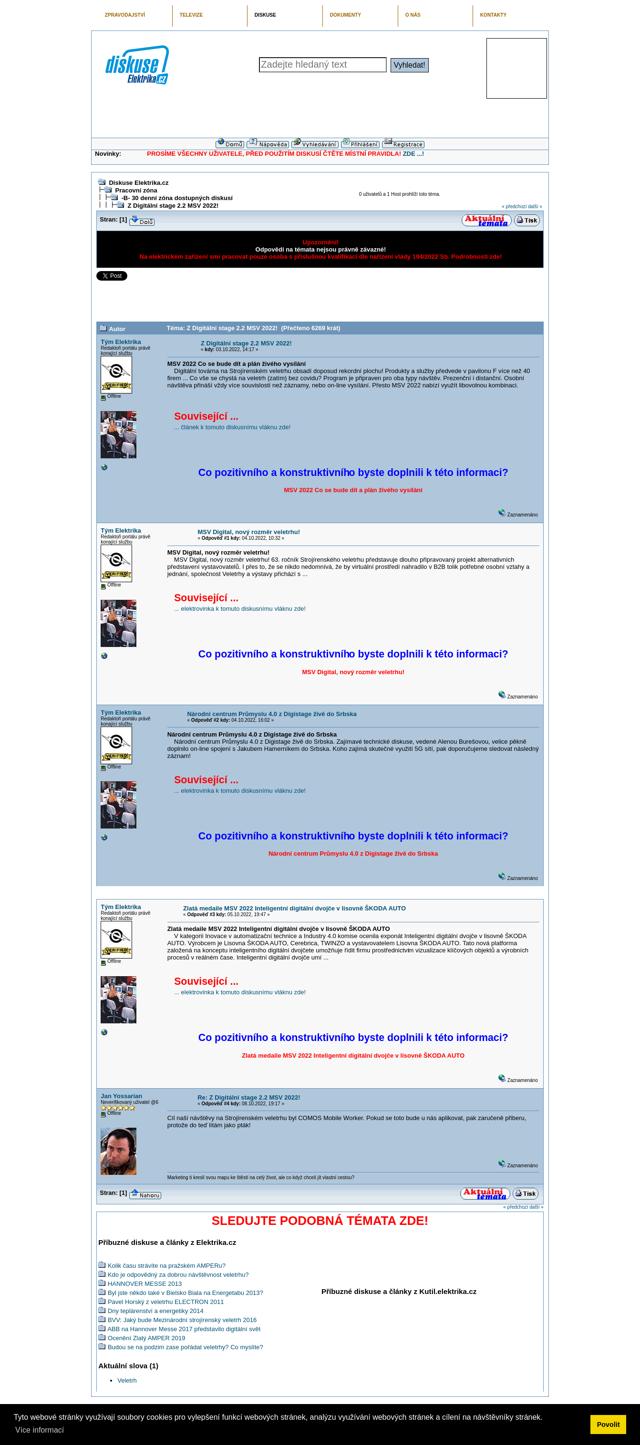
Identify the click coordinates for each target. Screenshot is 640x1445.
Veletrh (126, 1380)
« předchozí (514, 206)
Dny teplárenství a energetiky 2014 (156, 1310)
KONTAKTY (493, 15)
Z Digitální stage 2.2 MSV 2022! (172, 205)
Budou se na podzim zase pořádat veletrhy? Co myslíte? (185, 1347)
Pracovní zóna (136, 190)
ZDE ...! (413, 153)
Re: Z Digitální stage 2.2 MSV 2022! (248, 1097)
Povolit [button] (608, 1424)
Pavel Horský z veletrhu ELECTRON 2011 (166, 1301)
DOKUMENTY (345, 15)
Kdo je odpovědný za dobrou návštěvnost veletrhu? (178, 1274)
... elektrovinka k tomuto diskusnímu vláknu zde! (240, 608)
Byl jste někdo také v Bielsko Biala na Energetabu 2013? (185, 1292)
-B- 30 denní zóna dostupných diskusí (176, 198)
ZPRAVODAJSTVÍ (125, 15)
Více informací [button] (39, 1430)
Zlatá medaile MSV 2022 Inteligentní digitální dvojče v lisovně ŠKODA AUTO (294, 908)
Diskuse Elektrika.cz (138, 182)
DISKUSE (265, 15)
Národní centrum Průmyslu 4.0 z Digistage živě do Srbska (271, 713)
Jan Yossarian (121, 1096)
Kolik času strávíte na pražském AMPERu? (167, 1265)
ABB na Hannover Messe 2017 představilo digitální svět (183, 1329)
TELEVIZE (191, 15)
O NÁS (413, 15)
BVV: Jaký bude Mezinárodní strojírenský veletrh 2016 (182, 1320)
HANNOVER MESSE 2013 (145, 1283)
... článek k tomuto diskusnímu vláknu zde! (232, 427)
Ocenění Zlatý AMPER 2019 (147, 1338)
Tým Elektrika (121, 341)
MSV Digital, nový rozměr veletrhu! (248, 532)
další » (535, 206)
